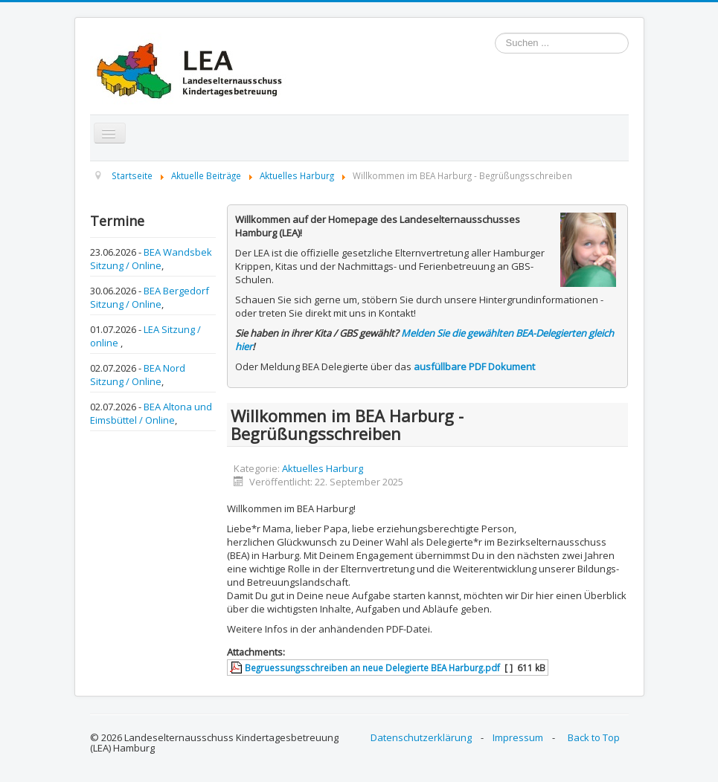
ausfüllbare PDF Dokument (474, 366)
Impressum (518, 737)
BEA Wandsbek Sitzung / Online (151, 258)
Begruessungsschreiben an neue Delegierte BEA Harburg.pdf (372, 667)
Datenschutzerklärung (421, 737)
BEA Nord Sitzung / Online (137, 374)
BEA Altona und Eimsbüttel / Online (151, 413)
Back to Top (594, 737)
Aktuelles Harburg (322, 468)
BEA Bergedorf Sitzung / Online (149, 297)
